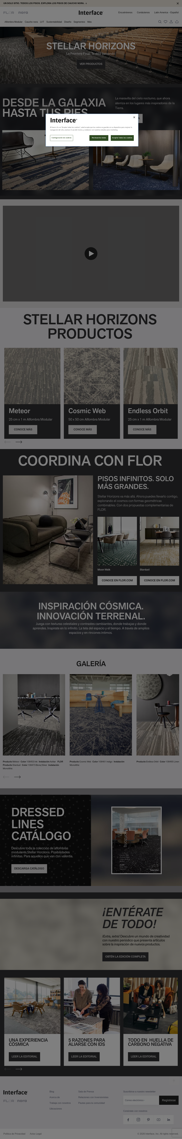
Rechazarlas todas (99, 138)
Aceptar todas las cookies (122, 138)
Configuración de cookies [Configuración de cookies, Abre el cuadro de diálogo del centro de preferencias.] (62, 138)
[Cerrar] (134, 117)
